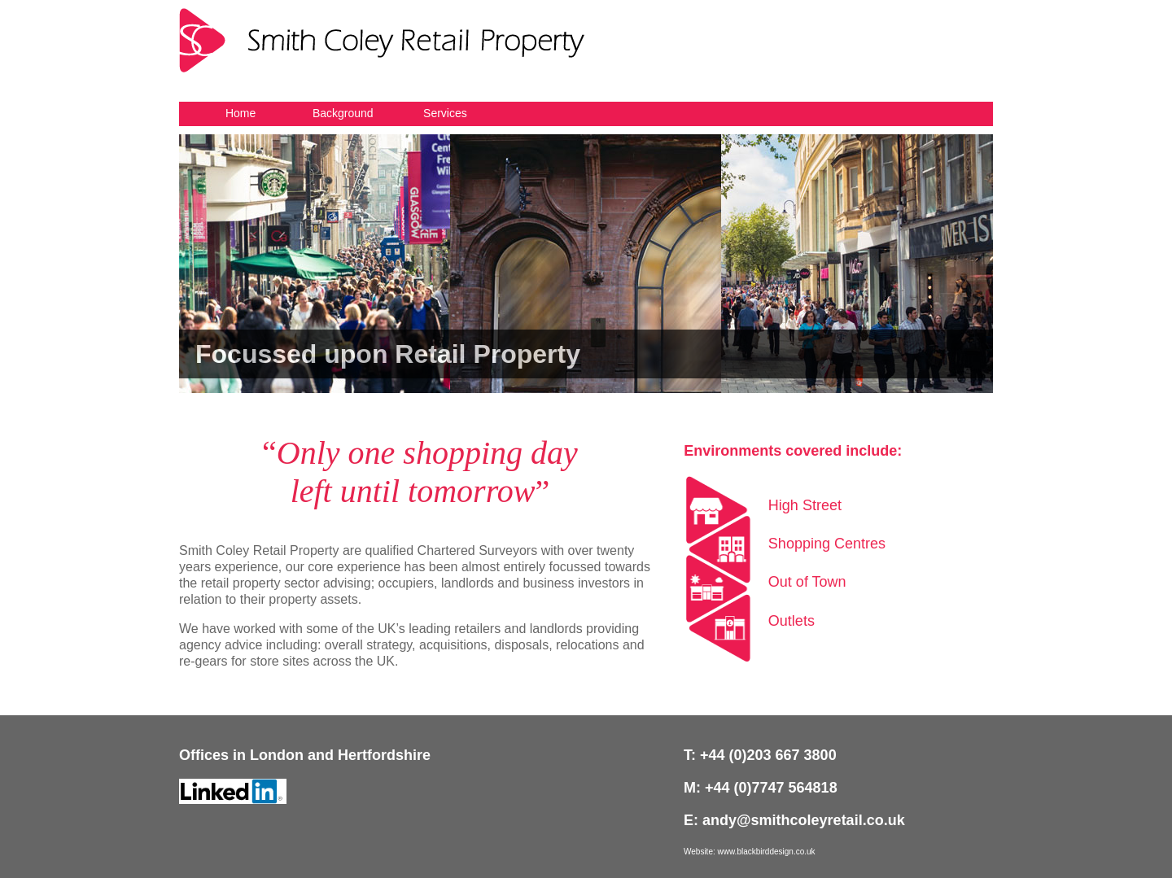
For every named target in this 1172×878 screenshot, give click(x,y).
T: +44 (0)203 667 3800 (760, 755)
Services (445, 113)
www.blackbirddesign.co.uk (767, 851)
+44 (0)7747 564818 (771, 788)
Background (343, 113)
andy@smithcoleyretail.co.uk (803, 820)
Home (240, 113)
